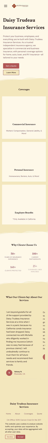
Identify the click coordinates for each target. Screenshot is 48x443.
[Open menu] (5, 5)
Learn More (11, 72)
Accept (20, 437)
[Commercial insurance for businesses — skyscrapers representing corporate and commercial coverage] (24, 108)
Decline (10, 437)
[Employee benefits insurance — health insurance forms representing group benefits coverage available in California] (24, 197)
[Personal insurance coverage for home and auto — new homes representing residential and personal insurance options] (24, 154)
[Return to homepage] (24, 6)
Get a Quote (11, 66)
